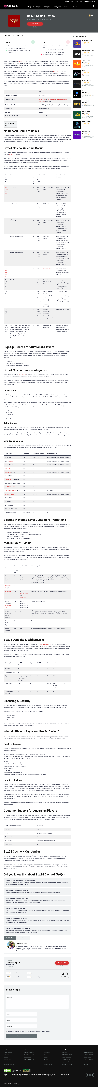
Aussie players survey (88, 1054)
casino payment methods (44, 644)
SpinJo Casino (86, 121)
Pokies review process (29, 1054)
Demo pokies (65, 1052)
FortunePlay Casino (88, 81)
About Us (67, 1)
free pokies (22, 61)
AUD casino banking (88, 1061)
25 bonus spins (47, 268)
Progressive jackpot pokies (68, 1061)
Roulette (45, 1057)
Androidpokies (24, 597)
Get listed (6, 1057)
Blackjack (46, 1059)
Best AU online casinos (29, 1059)
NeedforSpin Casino (88, 50)
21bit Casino (85, 71)
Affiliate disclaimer (8, 1052)
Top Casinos (30, 6)
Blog (81, 1)
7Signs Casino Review (86, 61)
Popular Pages (87, 1049)
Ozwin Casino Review (86, 101)
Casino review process (29, 1052)
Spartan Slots (60, 99)
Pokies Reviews (65, 1049)
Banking (66, 6)
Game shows (47, 1066)
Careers (5, 1061)
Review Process (75, 1)
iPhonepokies (24, 593)
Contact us (6, 1054)
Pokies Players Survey (89, 1)
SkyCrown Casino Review (87, 91)
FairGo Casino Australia (86, 112)
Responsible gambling (9, 1064)
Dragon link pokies (66, 1059)
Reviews (26, 1049)
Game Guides (47, 1049)
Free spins (86, 1064)
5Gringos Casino (87, 40)
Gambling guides (87, 1057)
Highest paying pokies (67, 1064)
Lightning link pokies (66, 1057)
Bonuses (38, 6)
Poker (45, 1054)
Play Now (35, 23)
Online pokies (47, 1052)
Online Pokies (47, 6)
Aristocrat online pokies (67, 1054)
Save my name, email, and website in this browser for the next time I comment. (29, 1031)
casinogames (22, 375)
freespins (11, 154)
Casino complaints (8, 1059)
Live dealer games (48, 1064)
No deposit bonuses (88, 1059)
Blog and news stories (89, 1052)
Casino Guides (57, 6)
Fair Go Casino (42, 99)
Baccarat (46, 1061)
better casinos (57, 71)
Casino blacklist (27, 1057)
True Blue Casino (51, 99)
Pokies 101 (74, 6)
